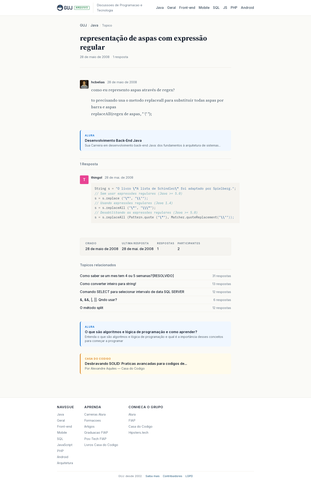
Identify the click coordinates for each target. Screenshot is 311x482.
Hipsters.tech (138, 433)
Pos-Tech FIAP (95, 439)
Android (247, 8)
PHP (234, 8)
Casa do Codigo (140, 426)
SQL (216, 8)
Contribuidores (172, 476)
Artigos (89, 426)
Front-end (64, 426)
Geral (171, 8)
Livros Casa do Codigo (101, 445)
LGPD (189, 476)
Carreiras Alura (95, 414)
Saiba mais (153, 476)
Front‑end (187, 8)
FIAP (132, 420)
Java (160, 8)
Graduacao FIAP (96, 433)
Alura (132, 414)
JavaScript (64, 445)
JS (225, 8)
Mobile (204, 8)
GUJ (83, 25)
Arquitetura (65, 463)
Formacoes (92, 420)
